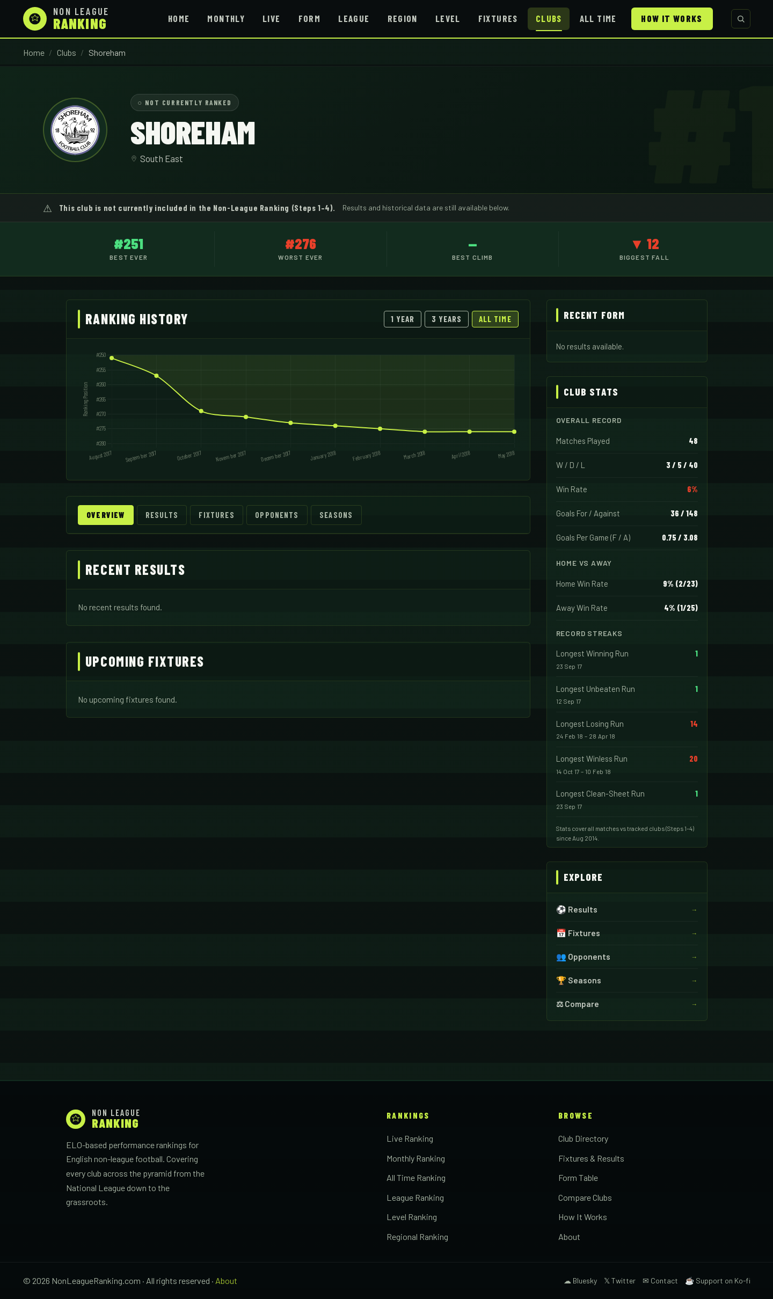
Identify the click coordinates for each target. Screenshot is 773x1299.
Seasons (336, 515)
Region (403, 18)
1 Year (402, 319)
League (353, 18)
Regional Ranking (417, 1236)
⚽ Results (576, 909)
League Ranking (415, 1197)
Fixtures (498, 18)
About (569, 1236)
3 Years (447, 319)
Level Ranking (411, 1217)
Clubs (549, 18)
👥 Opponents (583, 956)
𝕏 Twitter (620, 1280)
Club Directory (583, 1138)
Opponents (276, 515)
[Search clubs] (740, 18)
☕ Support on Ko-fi (717, 1280)
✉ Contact (660, 1280)
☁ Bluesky (580, 1280)
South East (161, 158)
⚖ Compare (577, 1004)
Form (309, 18)
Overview (105, 515)
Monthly (226, 18)
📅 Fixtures (578, 933)
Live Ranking (409, 1138)
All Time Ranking (416, 1177)
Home (178, 18)
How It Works (671, 18)
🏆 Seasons (578, 980)
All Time (598, 18)
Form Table (578, 1177)
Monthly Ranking (415, 1158)
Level (448, 18)
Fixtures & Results (591, 1158)
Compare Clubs (585, 1197)
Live (271, 18)
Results (161, 515)
